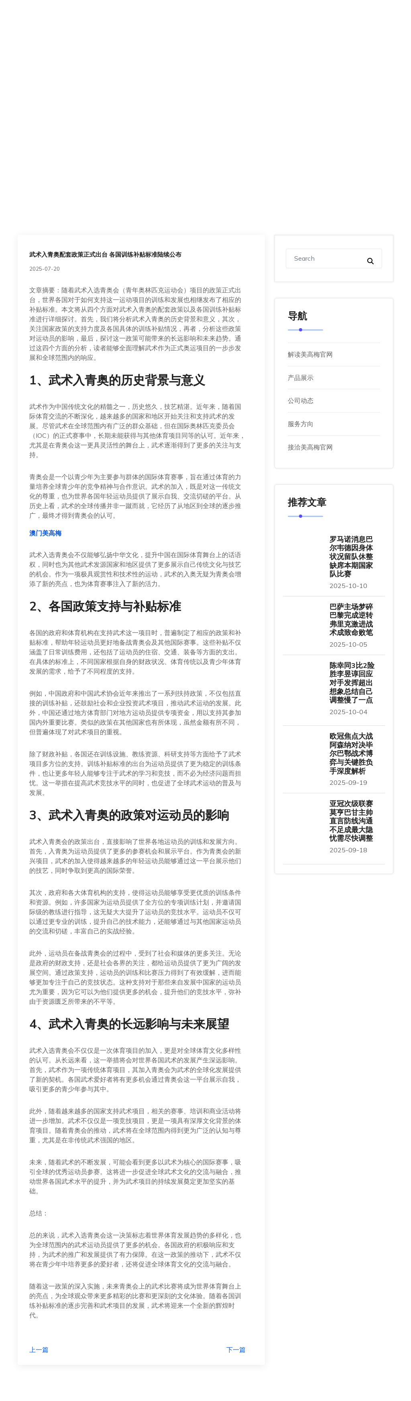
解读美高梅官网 (310, 354)
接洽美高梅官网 (310, 447)
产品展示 (300, 378)
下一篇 (236, 1350)
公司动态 (300, 400)
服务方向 (300, 424)
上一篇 (39, 1350)
